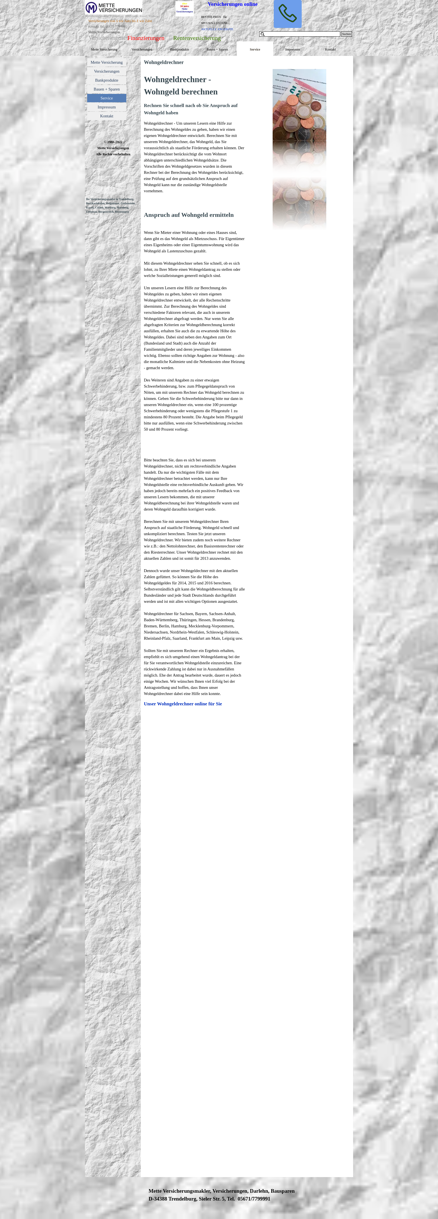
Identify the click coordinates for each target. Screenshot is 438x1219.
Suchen (346, 33)
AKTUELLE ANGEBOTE (217, 29)
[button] (288, 14)
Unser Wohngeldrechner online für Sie (183, 703)
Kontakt (330, 49)
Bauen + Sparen (217, 49)
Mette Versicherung (104, 49)
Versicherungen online (233, 4)
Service (255, 49)
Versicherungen (142, 49)
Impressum (292, 49)
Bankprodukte (179, 49)
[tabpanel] (222, 22)
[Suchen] (299, 34)
